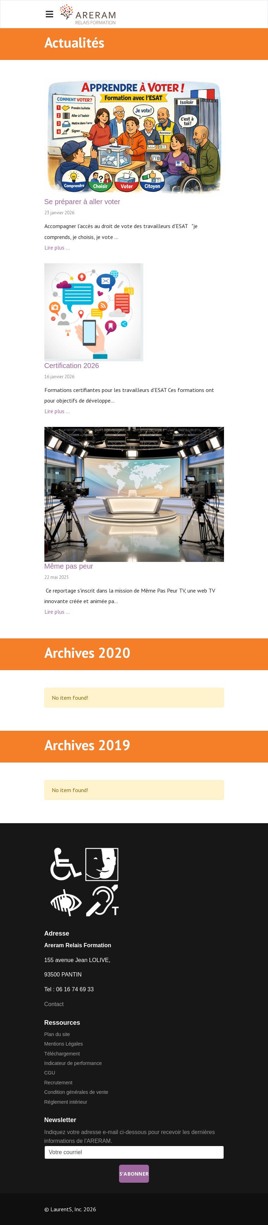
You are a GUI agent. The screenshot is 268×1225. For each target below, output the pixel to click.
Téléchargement (62, 1053)
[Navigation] (49, 14)
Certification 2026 (71, 365)
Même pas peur (68, 566)
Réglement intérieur (65, 1102)
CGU (49, 1073)
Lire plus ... (57, 247)
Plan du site (57, 1034)
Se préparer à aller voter (82, 202)
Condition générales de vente (76, 1092)
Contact (54, 1004)
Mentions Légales (63, 1044)
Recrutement (58, 1082)
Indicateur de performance (73, 1063)
